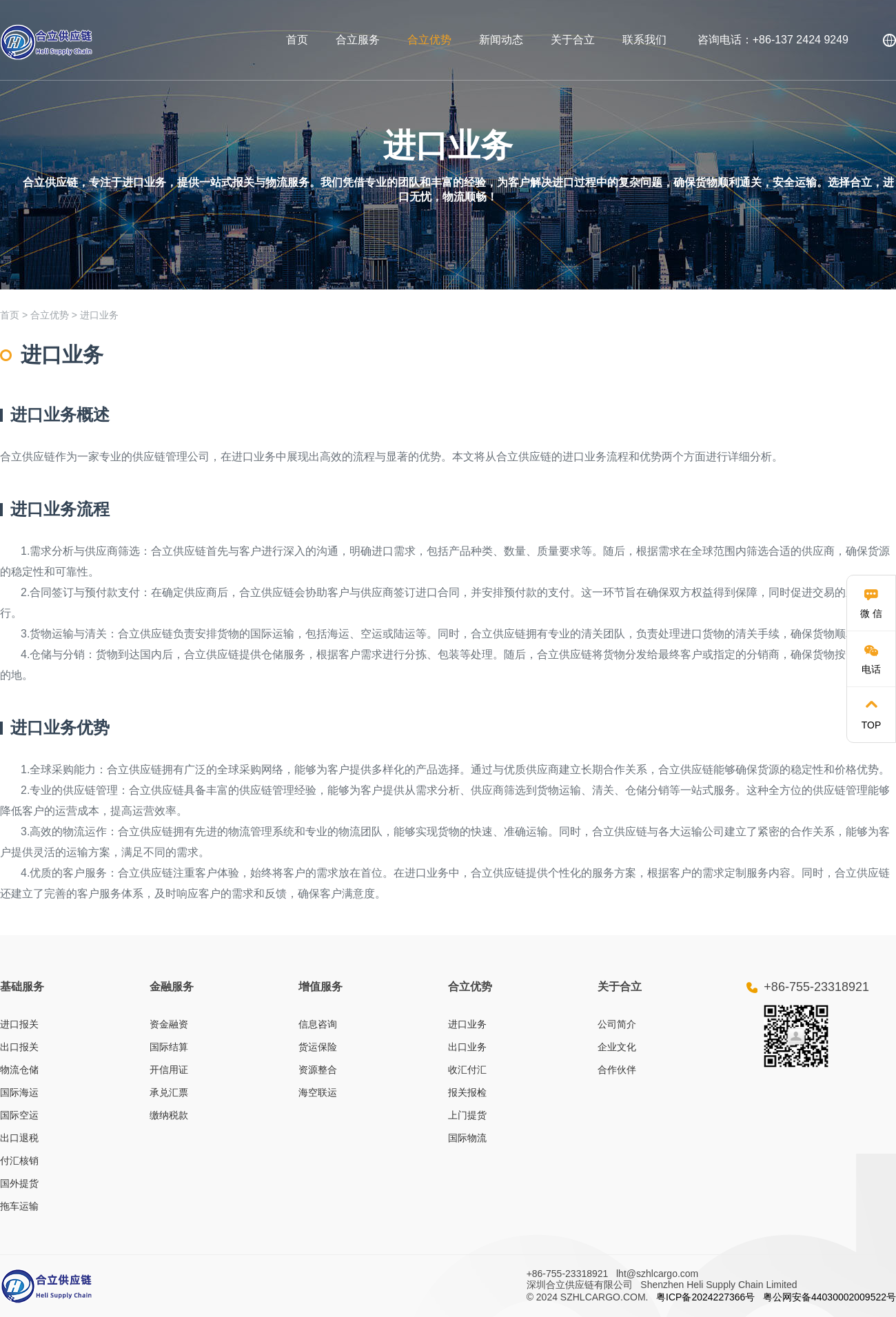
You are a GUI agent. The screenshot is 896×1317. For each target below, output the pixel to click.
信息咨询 (317, 1024)
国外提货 (19, 1183)
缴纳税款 (169, 1115)
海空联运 (317, 1092)
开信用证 (169, 1069)
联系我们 (644, 39)
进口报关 (19, 1024)
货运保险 (317, 1046)
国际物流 (467, 1137)
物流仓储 (19, 1069)
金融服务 (172, 986)
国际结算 (169, 1046)
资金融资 (169, 1024)
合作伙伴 (617, 1069)
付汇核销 (19, 1160)
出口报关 (19, 1046)
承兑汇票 (169, 1092)
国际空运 (19, 1115)
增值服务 (320, 986)
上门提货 (467, 1115)
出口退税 (19, 1137)
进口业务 (99, 314)
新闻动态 (501, 39)
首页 (297, 39)
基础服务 (22, 986)
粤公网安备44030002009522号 (829, 1297)
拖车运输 (19, 1206)
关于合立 (573, 39)
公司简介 (617, 1024)
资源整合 (317, 1069)
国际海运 (19, 1092)
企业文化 (617, 1046)
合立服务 (358, 39)
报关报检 (467, 1092)
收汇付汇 (467, 1069)
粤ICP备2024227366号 (705, 1297)
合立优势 (429, 39)
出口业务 (467, 1046)
